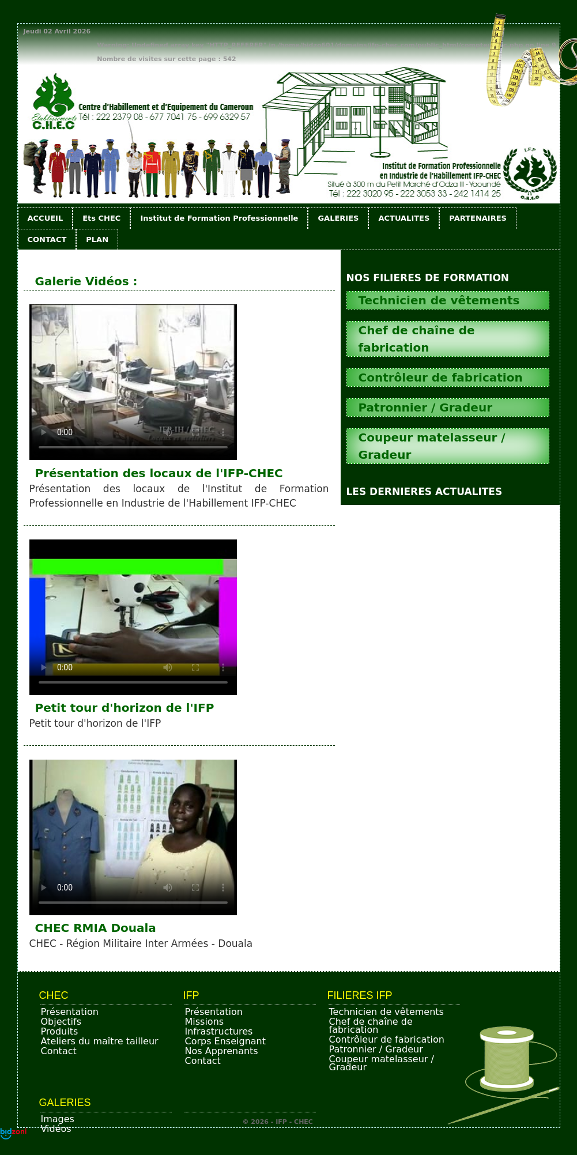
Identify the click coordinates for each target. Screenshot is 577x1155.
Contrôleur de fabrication (386, 1039)
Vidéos (56, 1128)
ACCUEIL (45, 218)
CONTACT (47, 239)
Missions (204, 1021)
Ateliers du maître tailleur (100, 1041)
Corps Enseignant (225, 1041)
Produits (59, 1031)
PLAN (97, 239)
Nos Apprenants (221, 1050)
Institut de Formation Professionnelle (219, 218)
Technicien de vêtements (386, 1011)
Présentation (70, 1011)
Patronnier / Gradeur (376, 1049)
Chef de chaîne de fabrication (371, 1025)
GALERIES (338, 218)
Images (57, 1119)
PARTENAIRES (478, 218)
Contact (59, 1050)
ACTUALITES (403, 218)
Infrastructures (219, 1031)
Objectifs (61, 1021)
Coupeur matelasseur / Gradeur (381, 1063)
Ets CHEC (101, 218)
